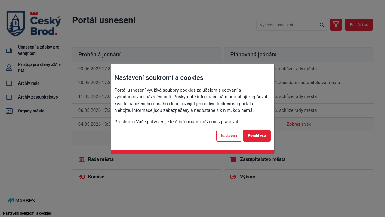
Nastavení (229, 136)
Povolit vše (257, 136)
